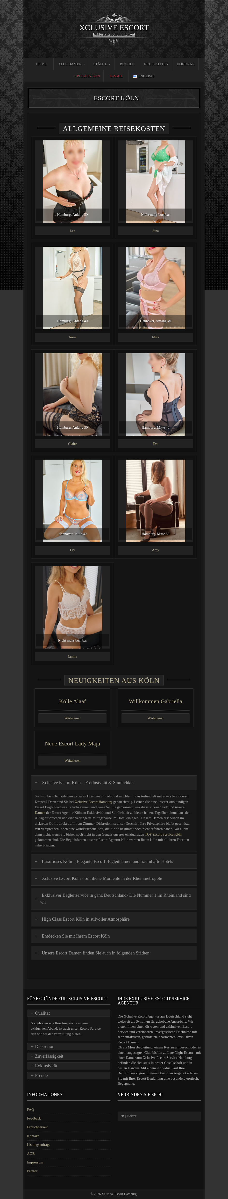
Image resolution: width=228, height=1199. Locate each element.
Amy (155, 550)
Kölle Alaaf (72, 701)
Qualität (42, 1013)
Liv (72, 550)
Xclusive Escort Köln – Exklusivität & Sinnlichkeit (88, 782)
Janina (72, 656)
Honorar (186, 64)
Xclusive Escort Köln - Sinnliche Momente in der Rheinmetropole (102, 878)
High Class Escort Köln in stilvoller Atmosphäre (86, 919)
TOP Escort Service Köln (163, 834)
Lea (72, 231)
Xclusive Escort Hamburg (94, 802)
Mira (155, 337)
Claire (72, 444)
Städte (101, 64)
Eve (155, 444)
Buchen (127, 64)
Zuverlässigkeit (49, 1056)
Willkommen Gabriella (155, 701)
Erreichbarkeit (37, 1127)
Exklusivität (46, 1065)
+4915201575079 (87, 76)
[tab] (114, 782)
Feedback (34, 1118)
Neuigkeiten (156, 64)
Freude (41, 1075)
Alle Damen (71, 64)
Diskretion (44, 1046)
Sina (155, 231)
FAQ (30, 1110)
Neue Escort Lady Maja (72, 743)
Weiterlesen (72, 718)
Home (41, 64)
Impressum (35, 1162)
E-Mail (116, 76)
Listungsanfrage (38, 1145)
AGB (31, 1154)
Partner (32, 1171)
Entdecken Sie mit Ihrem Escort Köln (76, 936)
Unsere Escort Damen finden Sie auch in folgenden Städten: (96, 952)
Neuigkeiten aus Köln (114, 680)
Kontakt (33, 1136)
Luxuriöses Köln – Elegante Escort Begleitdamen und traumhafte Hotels (107, 861)
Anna (73, 337)
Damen (40, 813)
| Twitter (128, 1116)
